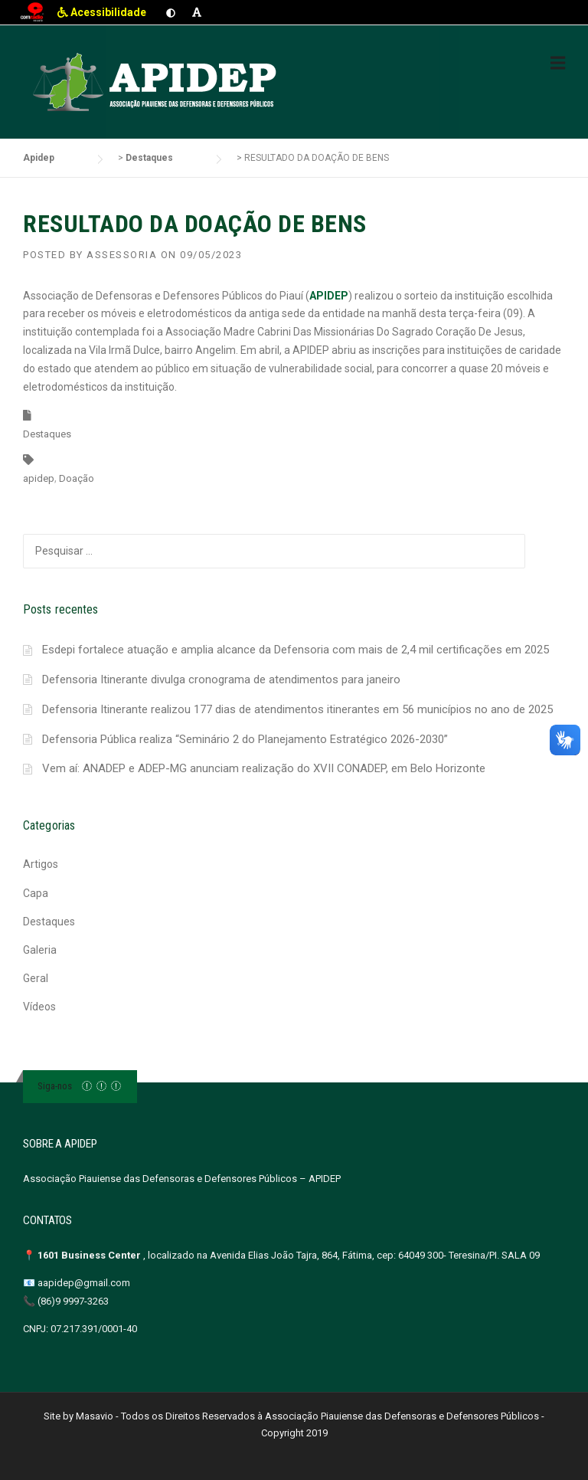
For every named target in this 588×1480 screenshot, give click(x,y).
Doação (76, 478)
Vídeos (39, 1006)
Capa (35, 893)
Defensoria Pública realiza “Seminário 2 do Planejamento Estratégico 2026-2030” (245, 739)
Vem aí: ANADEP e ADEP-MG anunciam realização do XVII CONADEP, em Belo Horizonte (263, 768)
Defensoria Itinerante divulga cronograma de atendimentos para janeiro (221, 679)
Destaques (47, 434)
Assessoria (122, 254)
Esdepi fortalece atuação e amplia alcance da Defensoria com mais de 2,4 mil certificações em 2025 (295, 650)
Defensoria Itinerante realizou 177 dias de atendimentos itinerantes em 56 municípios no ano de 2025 (297, 709)
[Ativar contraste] (171, 12)
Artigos (40, 864)
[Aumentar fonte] (197, 12)
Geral (35, 978)
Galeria (40, 950)
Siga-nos (55, 1086)
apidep (38, 478)
